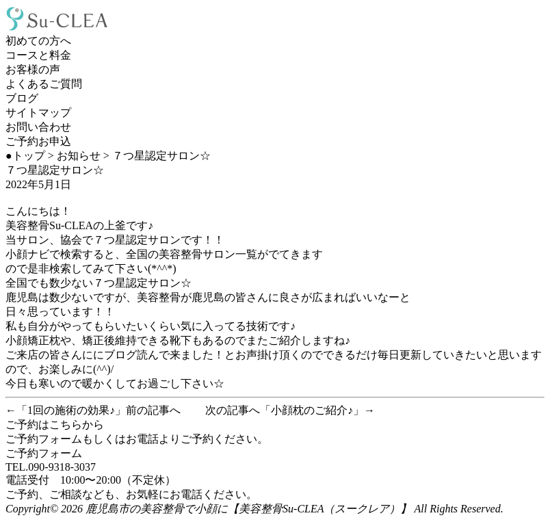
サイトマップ (38, 112)
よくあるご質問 (43, 84)
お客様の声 (32, 69)
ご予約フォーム (43, 453)
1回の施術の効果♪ (71, 410)
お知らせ (79, 155)
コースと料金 (38, 55)
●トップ (25, 155)
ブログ (21, 98)
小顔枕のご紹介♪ (312, 410)
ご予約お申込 (38, 141)
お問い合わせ (38, 127)
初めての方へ (38, 41)
